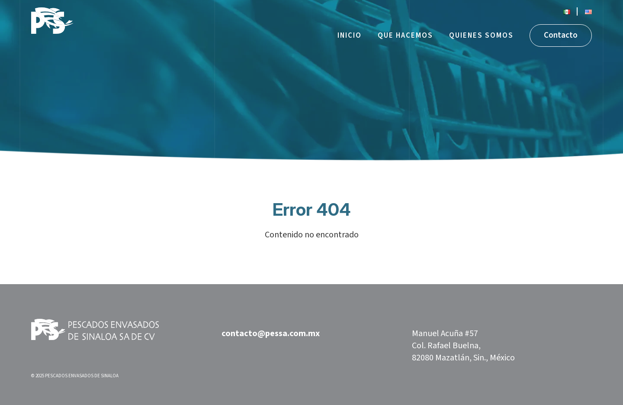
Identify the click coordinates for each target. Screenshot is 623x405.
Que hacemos (405, 35)
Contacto (561, 35)
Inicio (349, 35)
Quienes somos (481, 35)
